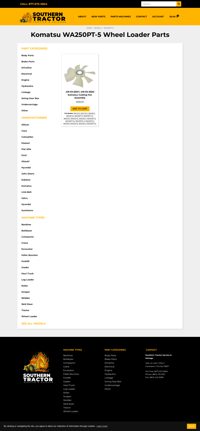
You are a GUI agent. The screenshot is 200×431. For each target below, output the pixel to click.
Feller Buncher (29, 255)
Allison (25, 124)
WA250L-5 (83, 119)
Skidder (25, 298)
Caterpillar (27, 137)
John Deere (27, 173)
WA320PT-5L (91, 124)
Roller (24, 286)
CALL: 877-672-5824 (33, 4)
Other (24, 110)
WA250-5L (74, 119)
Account (158, 16)
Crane (24, 243)
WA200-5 (91, 113)
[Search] (178, 4)
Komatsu (26, 186)
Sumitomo (27, 210)
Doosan (25, 143)
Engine (25, 80)
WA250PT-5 (91, 119)
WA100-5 (77, 113)
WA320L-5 (82, 124)
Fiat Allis (26, 149)
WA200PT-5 (78, 116)
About (82, 16)
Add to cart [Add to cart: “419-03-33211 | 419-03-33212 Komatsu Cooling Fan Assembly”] (80, 108)
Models (98, 28)
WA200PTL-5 (88, 116)
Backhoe (26, 224)
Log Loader (27, 279)
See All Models (33, 323)
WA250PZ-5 (90, 121)
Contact (141, 16)
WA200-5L (70, 116)
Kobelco (25, 180)
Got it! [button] (191, 426)
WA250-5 (67, 119)
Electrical (26, 74)
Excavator (27, 249)
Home (89, 28)
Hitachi (25, 161)
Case (24, 131)
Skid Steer (27, 304)
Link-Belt (26, 192)
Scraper (25, 292)
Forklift (25, 261)
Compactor (27, 237)
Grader (25, 267)
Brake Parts (28, 61)
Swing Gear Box (30, 98)
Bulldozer (26, 230)
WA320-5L (74, 124)
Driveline (26, 67)
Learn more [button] (102, 426)
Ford (24, 155)
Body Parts (27, 55)
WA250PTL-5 (80, 121)
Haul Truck (27, 273)
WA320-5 (66, 124)
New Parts (98, 16)
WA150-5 (84, 113)
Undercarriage (29, 104)
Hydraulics (27, 86)
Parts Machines (121, 16)
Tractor (25, 310)
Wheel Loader (29, 316)
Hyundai (26, 167)
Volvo (24, 198)
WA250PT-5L (70, 121)
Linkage (25, 92)
